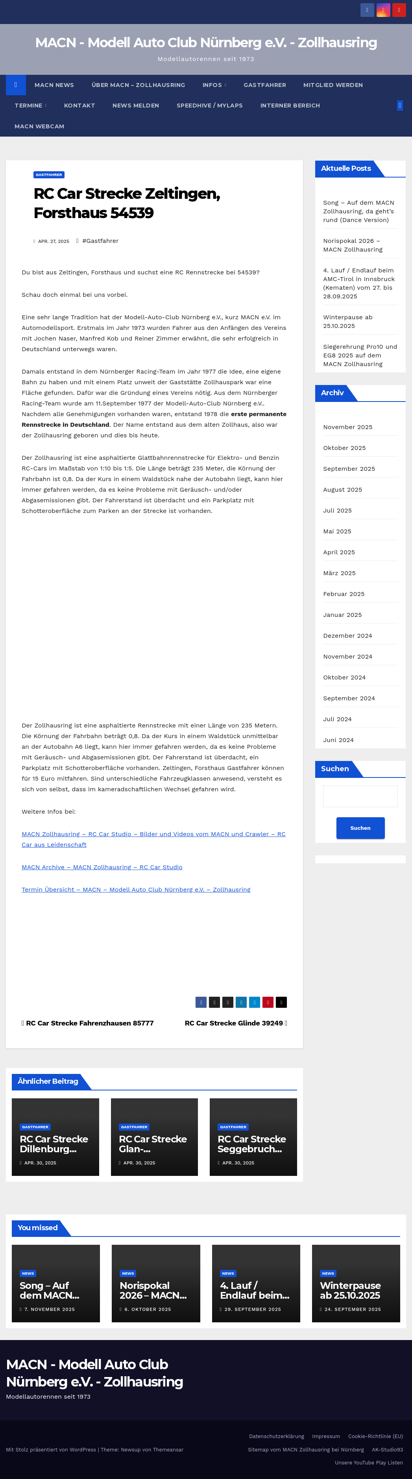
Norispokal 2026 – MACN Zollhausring (149, 1295)
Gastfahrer (265, 85)
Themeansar (168, 1450)
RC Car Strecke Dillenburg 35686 (54, 1148)
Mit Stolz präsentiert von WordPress (52, 1450)
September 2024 (349, 698)
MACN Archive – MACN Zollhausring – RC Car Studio (102, 867)
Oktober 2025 (344, 448)
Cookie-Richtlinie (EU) (375, 1436)
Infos (213, 85)
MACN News (54, 85)
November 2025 (347, 427)
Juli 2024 (337, 719)
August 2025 (342, 489)
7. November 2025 (49, 1309)
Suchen (335, 768)
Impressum (326, 1436)
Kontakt (80, 105)
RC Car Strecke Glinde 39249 (236, 1023)
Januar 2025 (342, 614)
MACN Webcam (40, 126)
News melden (136, 105)
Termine (29, 105)
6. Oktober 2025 (148, 1309)
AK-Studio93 (387, 1450)
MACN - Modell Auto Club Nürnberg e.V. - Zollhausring (206, 42)
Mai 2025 (337, 531)
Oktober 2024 (344, 677)
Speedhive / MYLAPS (210, 105)
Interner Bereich (290, 105)
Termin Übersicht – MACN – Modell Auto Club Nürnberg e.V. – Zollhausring (136, 889)
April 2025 (339, 552)
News (28, 1273)
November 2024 (347, 656)
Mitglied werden (333, 85)
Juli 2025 (337, 510)
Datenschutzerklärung (276, 1436)
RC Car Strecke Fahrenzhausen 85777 (87, 1023)
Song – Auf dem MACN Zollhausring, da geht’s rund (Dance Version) (358, 211)
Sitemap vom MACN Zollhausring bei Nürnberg (306, 1450)
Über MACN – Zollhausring (138, 85)
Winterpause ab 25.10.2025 (350, 1290)
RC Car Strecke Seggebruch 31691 (252, 1148)
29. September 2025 (253, 1309)
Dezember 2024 (347, 635)
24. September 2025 (353, 1309)
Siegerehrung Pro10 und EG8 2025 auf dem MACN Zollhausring (360, 355)
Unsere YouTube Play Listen (369, 1463)
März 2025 (339, 573)
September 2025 (349, 468)
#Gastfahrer (100, 240)
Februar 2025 (344, 594)
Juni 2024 (338, 740)
